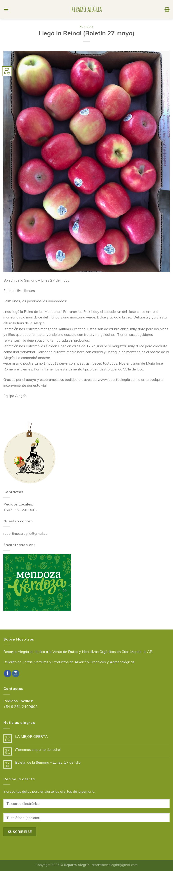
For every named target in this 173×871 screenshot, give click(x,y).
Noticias (86, 26)
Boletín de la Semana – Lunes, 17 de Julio (48, 762)
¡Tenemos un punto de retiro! (38, 749)
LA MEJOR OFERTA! (31, 736)
